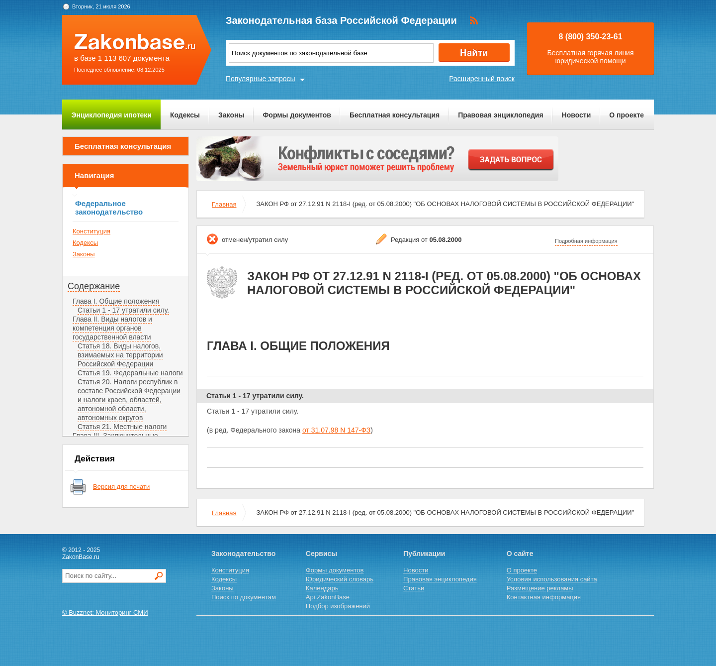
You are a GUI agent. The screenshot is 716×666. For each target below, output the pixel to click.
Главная (224, 204)
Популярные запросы (260, 79)
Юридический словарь (339, 579)
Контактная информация (544, 597)
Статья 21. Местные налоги (122, 427)
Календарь (322, 588)
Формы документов (297, 115)
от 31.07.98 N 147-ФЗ (336, 430)
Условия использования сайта (552, 579)
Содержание (94, 286)
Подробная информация (586, 241)
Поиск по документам (243, 597)
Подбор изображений (338, 606)
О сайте (520, 553)
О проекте (626, 115)
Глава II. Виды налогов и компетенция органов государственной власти (112, 328)
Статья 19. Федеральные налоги (130, 373)
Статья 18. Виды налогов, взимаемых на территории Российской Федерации (120, 355)
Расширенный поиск (482, 79)
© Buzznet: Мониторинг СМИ (105, 612)
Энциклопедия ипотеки (112, 115)
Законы (231, 115)
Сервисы (321, 553)
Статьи (413, 588)
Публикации (424, 553)
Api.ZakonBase (328, 597)
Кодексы (185, 115)
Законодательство (243, 553)
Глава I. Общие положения (116, 301)
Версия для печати (121, 486)
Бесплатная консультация (395, 115)
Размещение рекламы (540, 588)
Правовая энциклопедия (500, 115)
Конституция (91, 231)
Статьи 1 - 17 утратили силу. (123, 310)
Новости (576, 115)
